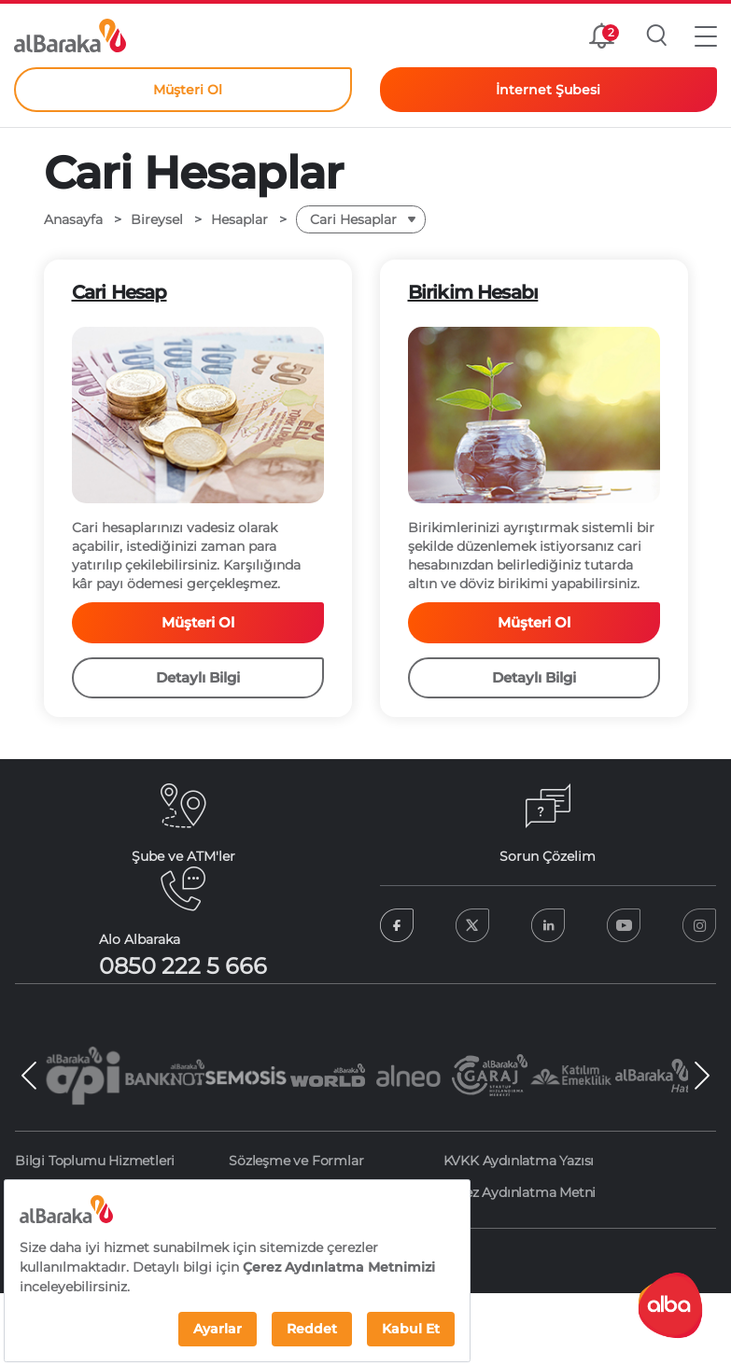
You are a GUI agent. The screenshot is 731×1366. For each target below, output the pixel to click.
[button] (706, 35)
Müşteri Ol (198, 622)
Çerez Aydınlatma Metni (520, 1192)
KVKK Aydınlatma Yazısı (519, 1160)
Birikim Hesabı (473, 292)
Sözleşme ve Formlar (296, 1160)
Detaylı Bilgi (198, 677)
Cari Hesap (119, 292)
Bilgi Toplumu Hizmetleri (95, 1160)
